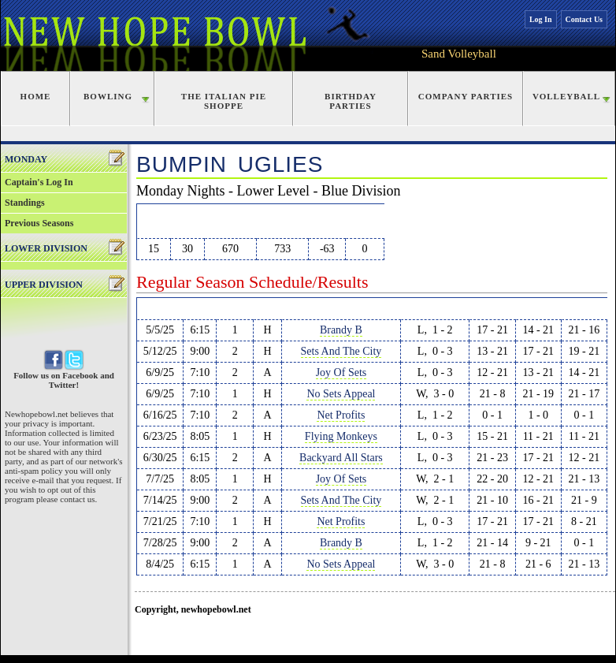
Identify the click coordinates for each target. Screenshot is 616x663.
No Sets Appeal (340, 394)
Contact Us (584, 19)
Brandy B (341, 330)
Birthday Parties (351, 100)
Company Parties (465, 96)
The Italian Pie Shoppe (223, 100)
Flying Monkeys (341, 436)
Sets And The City (341, 351)
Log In (540, 19)
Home (35, 96)
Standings (25, 202)
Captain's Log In (39, 182)
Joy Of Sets (341, 372)
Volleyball (566, 96)
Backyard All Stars (341, 458)
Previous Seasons (39, 223)
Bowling (107, 96)
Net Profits (341, 415)
